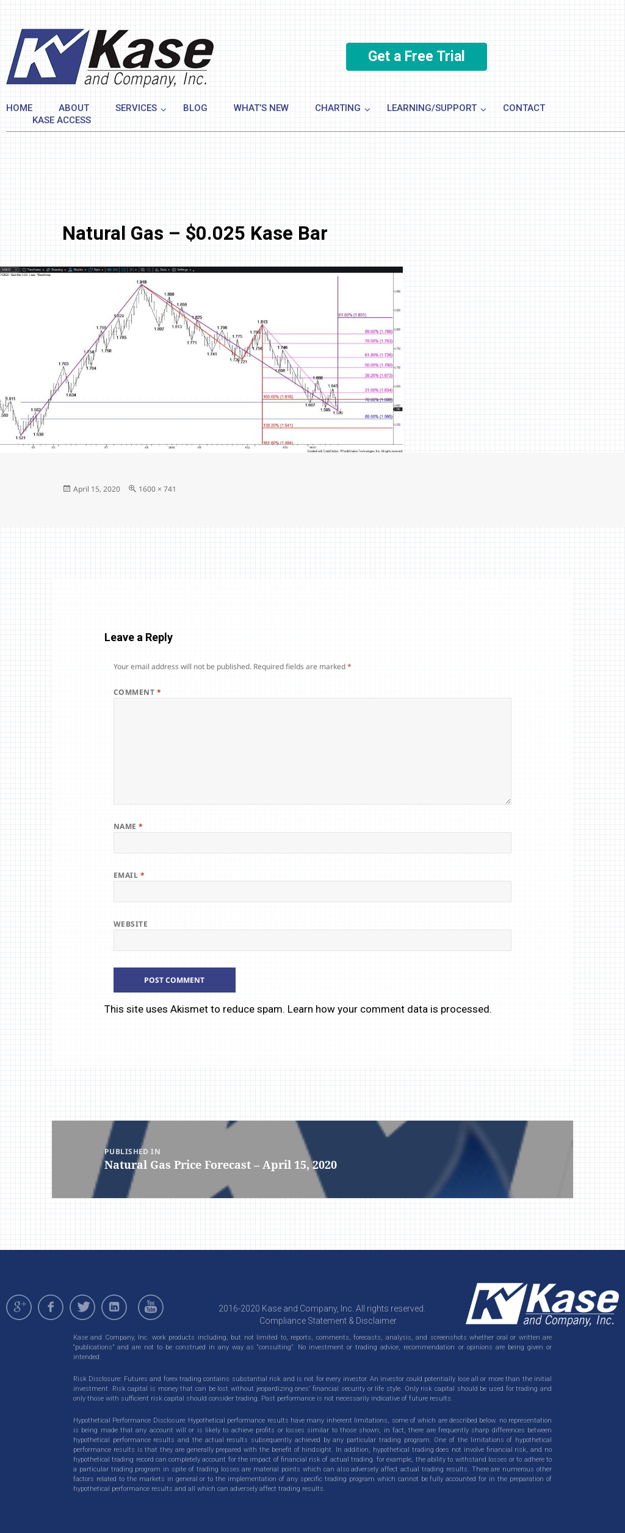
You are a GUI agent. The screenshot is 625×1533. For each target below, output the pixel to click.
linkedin (114, 1307)
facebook (50, 1307)
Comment (137, 692)
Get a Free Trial (416, 56)
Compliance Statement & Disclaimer (328, 1321)
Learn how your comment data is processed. (389, 1009)
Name (128, 826)
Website (131, 924)
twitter (82, 1307)
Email (129, 875)
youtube (152, 1307)
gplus (19, 1307)
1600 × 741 (157, 489)
